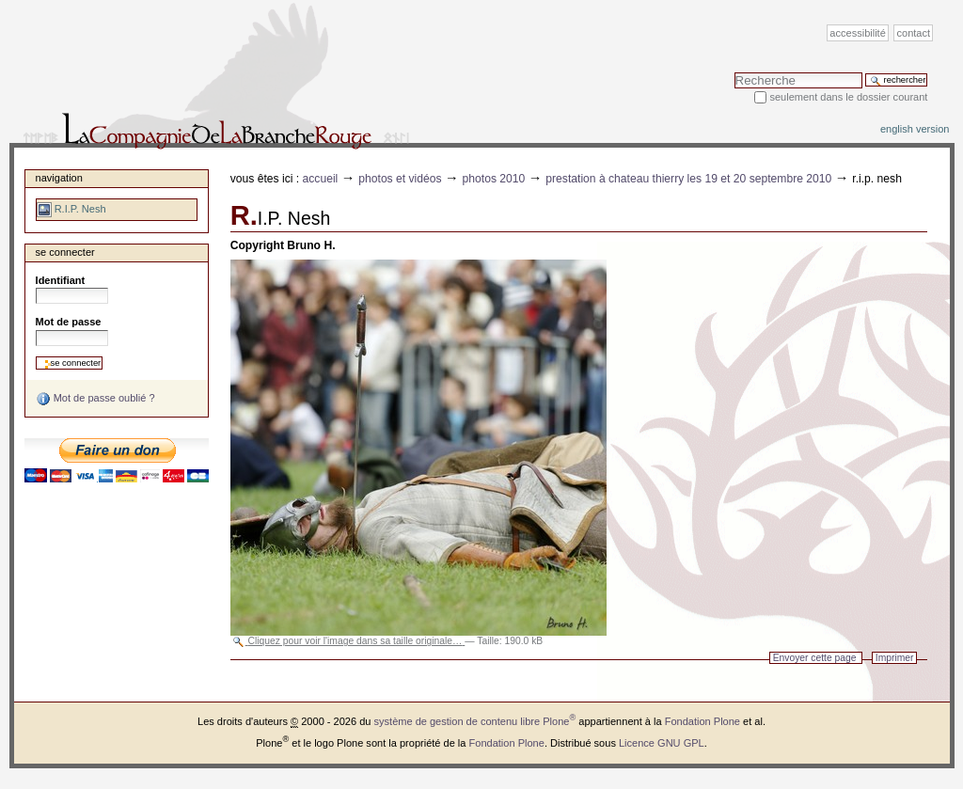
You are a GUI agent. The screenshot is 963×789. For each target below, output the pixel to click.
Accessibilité (857, 33)
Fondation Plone (702, 721)
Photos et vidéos (399, 178)
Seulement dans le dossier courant (848, 97)
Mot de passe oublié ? (95, 398)
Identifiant (61, 280)
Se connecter (65, 252)
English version (915, 128)
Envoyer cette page (815, 658)
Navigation (59, 177)
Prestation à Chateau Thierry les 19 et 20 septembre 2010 (688, 178)
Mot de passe (69, 321)
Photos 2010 (494, 178)
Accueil (321, 178)
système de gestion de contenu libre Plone (475, 721)
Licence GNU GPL (661, 743)
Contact (914, 33)
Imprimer (895, 658)
